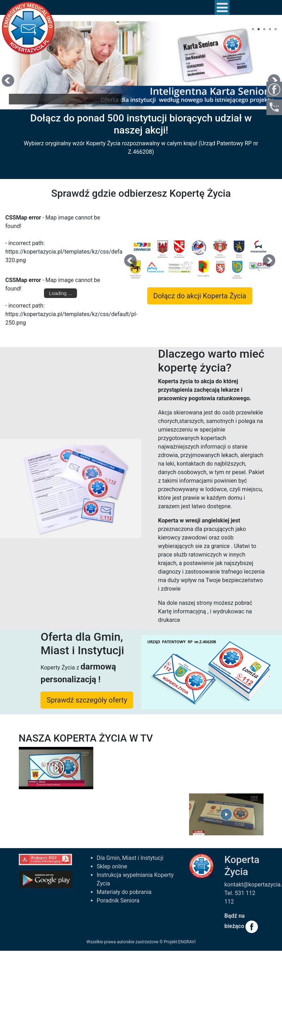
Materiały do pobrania (124, 892)
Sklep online (112, 866)
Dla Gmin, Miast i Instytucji (130, 858)
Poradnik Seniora (118, 900)
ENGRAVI (186, 941)
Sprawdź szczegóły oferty (86, 700)
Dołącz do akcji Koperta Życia (199, 296)
